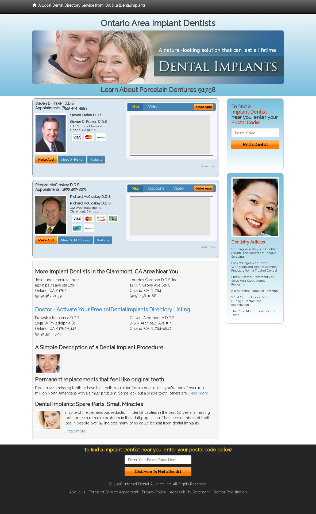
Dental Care (252, 301)
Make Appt (46, 159)
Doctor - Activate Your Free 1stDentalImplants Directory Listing (112, 309)
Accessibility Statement (190, 492)
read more (199, 393)
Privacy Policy (154, 492)
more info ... (208, 166)
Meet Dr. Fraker (72, 159)
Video (153, 107)
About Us (77, 492)
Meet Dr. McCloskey (75, 240)
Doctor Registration (230, 492)
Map (135, 107)
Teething (271, 291)
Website (96, 159)
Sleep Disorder (241, 277)
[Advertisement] (254, 369)
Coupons (156, 188)
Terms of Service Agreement (113, 492)
